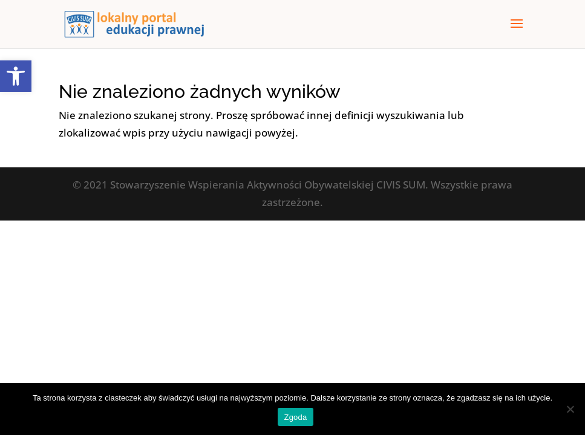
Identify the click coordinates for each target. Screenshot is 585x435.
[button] (15, 76)
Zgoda (295, 417)
